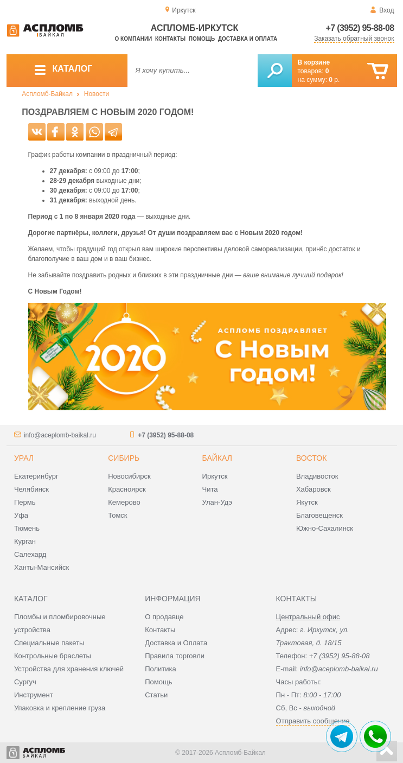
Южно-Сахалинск (324, 528)
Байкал (217, 458)
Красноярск (126, 489)
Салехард (30, 554)
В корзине (314, 62)
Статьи (156, 695)
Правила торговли (174, 656)
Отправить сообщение (313, 721)
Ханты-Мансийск (41, 567)
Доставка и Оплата (176, 643)
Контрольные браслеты (52, 656)
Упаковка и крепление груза (59, 708)
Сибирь (123, 458)
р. (334, 80)
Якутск (307, 502)
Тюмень (27, 528)
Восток (311, 458)
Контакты (170, 39)
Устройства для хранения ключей (69, 669)
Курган (25, 541)
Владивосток (317, 476)
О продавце (164, 617)
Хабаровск (313, 489)
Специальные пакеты (49, 643)
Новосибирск (129, 476)
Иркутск (215, 476)
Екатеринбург (36, 476)
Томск (117, 515)
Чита (210, 489)
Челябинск (31, 489)
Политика (160, 669)
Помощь (202, 39)
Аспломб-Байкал (47, 94)
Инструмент (33, 695)
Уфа (21, 515)
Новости (96, 94)
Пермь (25, 502)
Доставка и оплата (247, 39)
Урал (24, 458)
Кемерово (124, 502)
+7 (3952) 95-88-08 (360, 28)
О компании (133, 39)
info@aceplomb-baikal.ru (60, 435)
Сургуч (25, 682)
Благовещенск (319, 515)
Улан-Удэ (217, 502)
